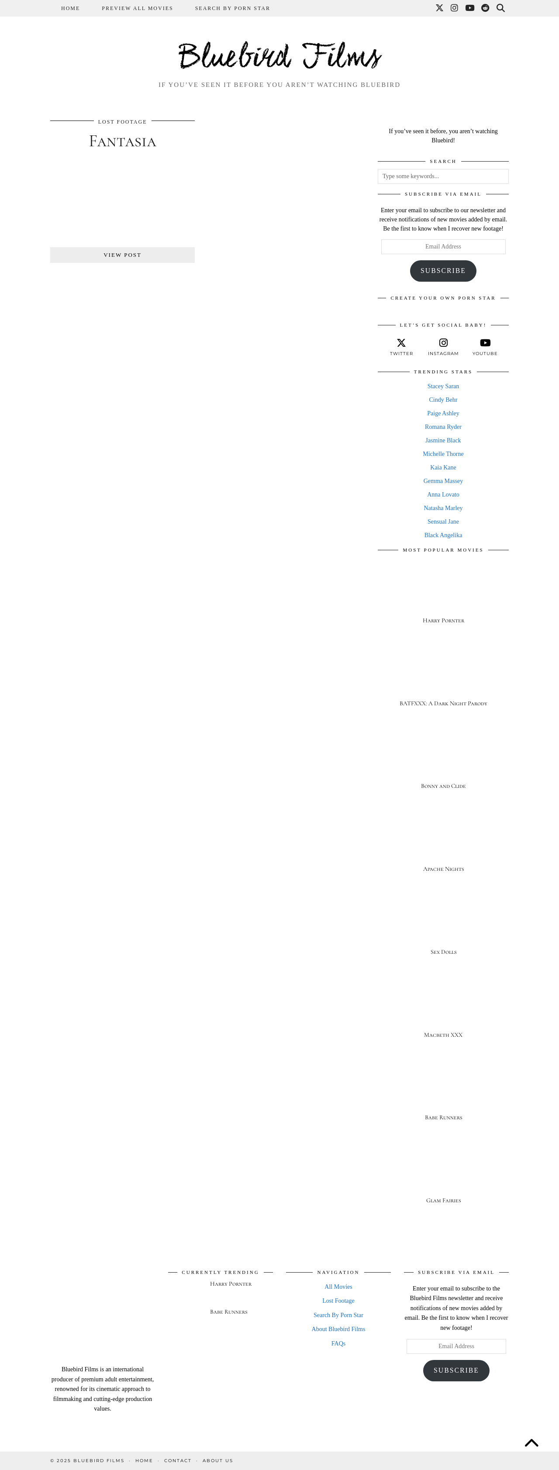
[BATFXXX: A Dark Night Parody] (443, 679)
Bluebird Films (279, 58)
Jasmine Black (443, 440)
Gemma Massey (443, 481)
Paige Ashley (443, 413)
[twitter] (401, 347)
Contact (178, 1460)
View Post (122, 255)
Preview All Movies (137, 8)
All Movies (338, 1287)
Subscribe (443, 270)
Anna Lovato (443, 494)
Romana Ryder (443, 427)
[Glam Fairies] (443, 1176)
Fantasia (122, 140)
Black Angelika (443, 535)
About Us (218, 1460)
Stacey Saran (443, 386)
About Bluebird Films (339, 1329)
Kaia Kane (443, 467)
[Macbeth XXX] (443, 1010)
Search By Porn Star (232, 8)
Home (70, 8)
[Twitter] (440, 8)
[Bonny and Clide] (443, 762)
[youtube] (485, 347)
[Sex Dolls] (443, 927)
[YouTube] (470, 8)
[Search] (501, 8)
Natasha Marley (443, 508)
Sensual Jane (443, 521)
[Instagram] (455, 8)
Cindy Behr (443, 400)
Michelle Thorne (443, 454)
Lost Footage (122, 122)
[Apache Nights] (443, 844)
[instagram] (443, 347)
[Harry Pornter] (443, 596)
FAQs (338, 1343)
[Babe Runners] (443, 1093)
